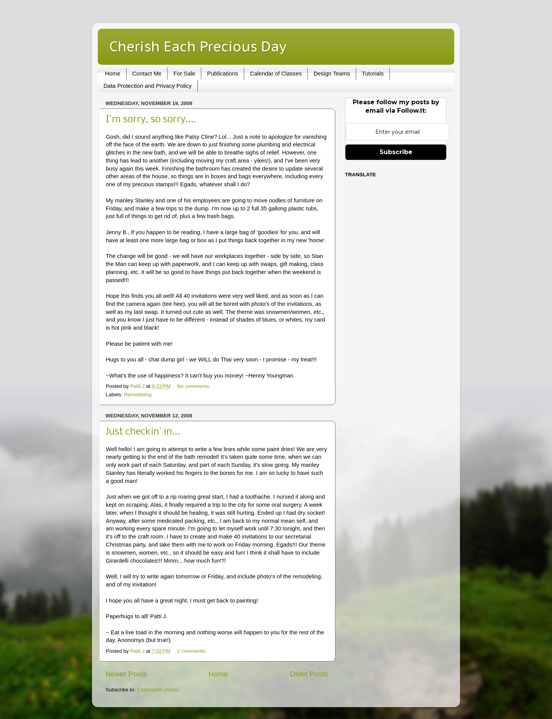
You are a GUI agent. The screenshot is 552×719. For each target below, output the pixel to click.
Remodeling (137, 394)
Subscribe (396, 152)
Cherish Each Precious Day (197, 46)
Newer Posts (125, 674)
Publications (222, 73)
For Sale (184, 73)
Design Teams (332, 73)
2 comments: (192, 651)
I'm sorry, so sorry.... (151, 120)
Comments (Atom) (158, 690)
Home (112, 73)
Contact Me (147, 73)
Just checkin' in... (143, 432)
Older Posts (309, 674)
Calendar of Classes (276, 73)
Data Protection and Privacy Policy (148, 85)
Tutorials (373, 73)
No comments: (194, 386)
